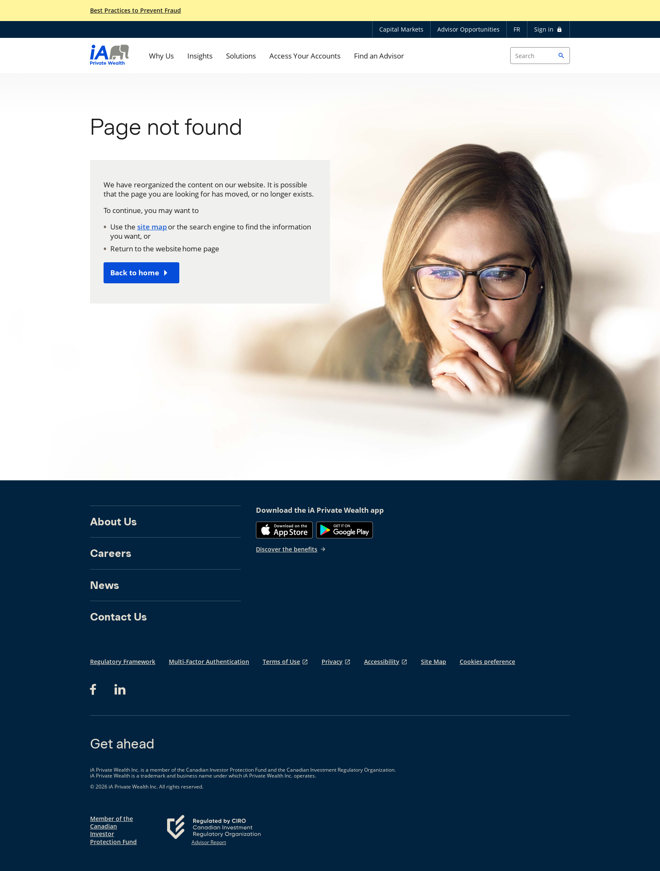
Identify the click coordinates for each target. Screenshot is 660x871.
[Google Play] (344, 530)
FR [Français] (517, 29)
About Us (113, 521)
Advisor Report (209, 842)
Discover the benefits (291, 549)
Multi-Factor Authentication (209, 662)
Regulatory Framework (122, 662)
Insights (200, 56)
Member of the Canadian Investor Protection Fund (113, 830)
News (104, 585)
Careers (110, 553)
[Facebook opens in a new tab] (95, 689)
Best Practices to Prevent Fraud (135, 10)
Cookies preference (487, 662)
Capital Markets (401, 29)
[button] (562, 56)
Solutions (241, 56)
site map (152, 227)
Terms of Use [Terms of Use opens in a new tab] (281, 662)
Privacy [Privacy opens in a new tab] (332, 662)
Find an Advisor (379, 56)
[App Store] (284, 530)
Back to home (134, 272)
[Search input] (540, 56)
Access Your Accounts (305, 56)
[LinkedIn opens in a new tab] (119, 689)
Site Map (433, 662)
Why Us (161, 56)
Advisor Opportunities (468, 29)
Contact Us (118, 616)
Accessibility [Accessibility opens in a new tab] (381, 662)
